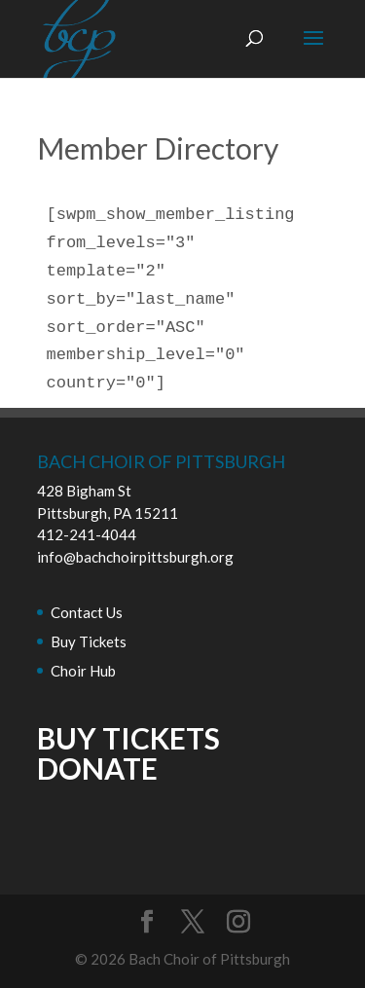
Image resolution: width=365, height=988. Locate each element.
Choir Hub (83, 670)
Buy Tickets (89, 641)
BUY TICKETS (128, 737)
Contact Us (87, 612)
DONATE (97, 768)
